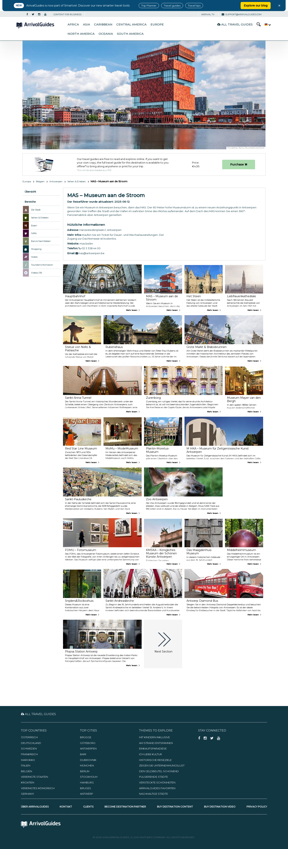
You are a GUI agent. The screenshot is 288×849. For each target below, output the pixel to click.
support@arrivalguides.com (242, 14)
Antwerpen (55, 181)
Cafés (34, 233)
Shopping (36, 249)
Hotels (34, 257)
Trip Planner (148, 5)
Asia (86, 24)
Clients (88, 806)
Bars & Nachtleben (41, 241)
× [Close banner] (279, 6)
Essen (34, 225)
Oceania (106, 34)
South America (130, 34)
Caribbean (103, 24)
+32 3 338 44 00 (90, 248)
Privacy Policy (257, 806)
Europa (27, 181)
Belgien (40, 181)
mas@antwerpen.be (89, 253)
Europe (157, 24)
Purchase (238, 164)
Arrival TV (208, 14)
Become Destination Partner (125, 806)
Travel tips (194, 5)
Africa (73, 24)
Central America (131, 24)
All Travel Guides (235, 24)
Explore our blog (255, 5)
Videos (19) (36, 272)
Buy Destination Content (175, 806)
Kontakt (66, 806)
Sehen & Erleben (76, 181)
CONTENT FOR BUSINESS (67, 14)
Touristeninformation (42, 264)
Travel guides (172, 5)
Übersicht (30, 191)
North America (81, 34)
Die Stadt (35, 209)
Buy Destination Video (219, 806)
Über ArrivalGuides (35, 806)
